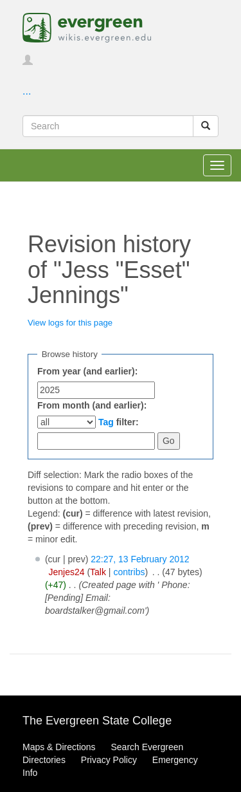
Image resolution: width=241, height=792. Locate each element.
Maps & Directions (59, 747)
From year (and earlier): (87, 371)
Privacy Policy (109, 760)
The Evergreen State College (97, 720)
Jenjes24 (66, 572)
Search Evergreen (147, 747)
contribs (129, 572)
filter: (118, 422)
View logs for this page (70, 322)
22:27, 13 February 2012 (140, 559)
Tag (106, 422)
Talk (98, 572)
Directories (44, 760)
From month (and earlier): (92, 405)
